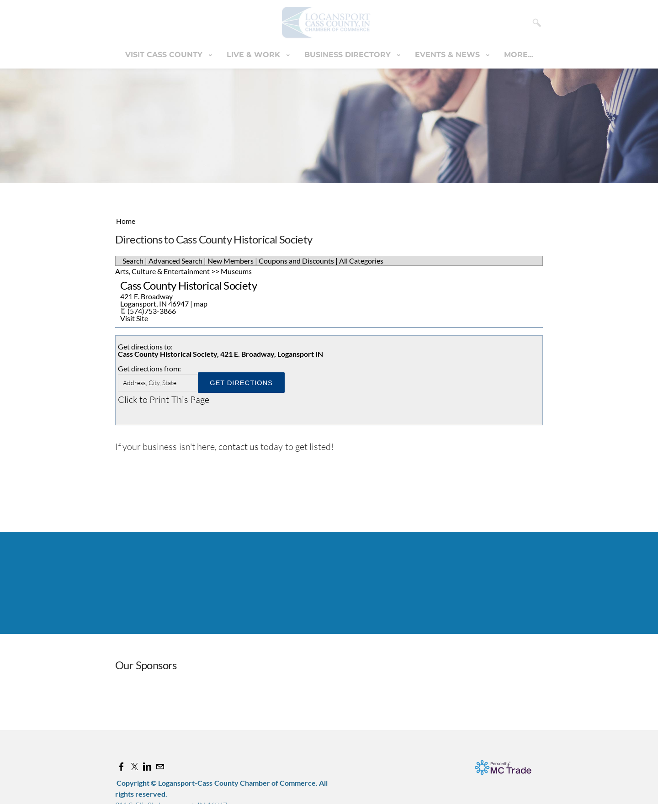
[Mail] (160, 766)
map (200, 303)
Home (125, 221)
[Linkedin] (147, 766)
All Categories (361, 260)
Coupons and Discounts (296, 260)
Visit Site (134, 318)
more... (518, 54)
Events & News (448, 54)
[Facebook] (121, 766)
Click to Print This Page (163, 399)
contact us (238, 446)
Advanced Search (175, 260)
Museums (236, 271)
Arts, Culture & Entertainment (162, 271)
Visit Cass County (165, 54)
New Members (230, 260)
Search (132, 260)
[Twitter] (134, 766)
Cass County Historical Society (188, 285)
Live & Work (254, 54)
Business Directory (348, 54)
